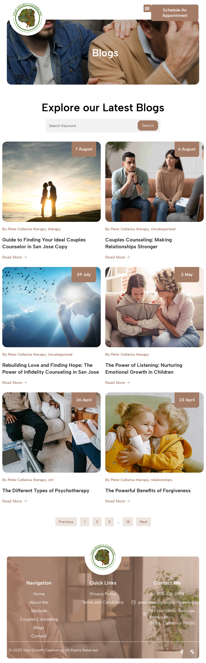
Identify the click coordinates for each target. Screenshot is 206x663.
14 (129, 520)
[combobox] (92, 125)
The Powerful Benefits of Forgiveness (148, 490)
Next (143, 522)
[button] (147, 8)
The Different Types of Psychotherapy (45, 490)
